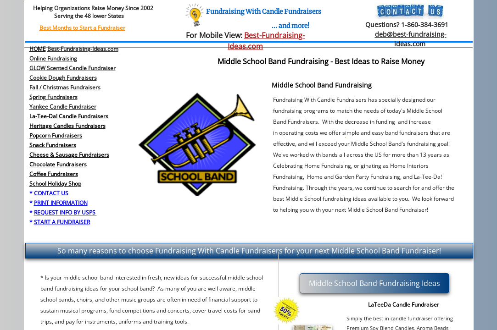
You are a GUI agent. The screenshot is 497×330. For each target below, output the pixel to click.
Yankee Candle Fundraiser (62, 106)
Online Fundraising (53, 58)
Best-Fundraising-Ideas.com (82, 49)
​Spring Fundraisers (53, 97)
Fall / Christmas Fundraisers (65, 87)
